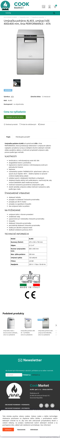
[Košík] (56, 6)
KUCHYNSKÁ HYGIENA (10, 17)
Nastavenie (21, 430)
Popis (8, 137)
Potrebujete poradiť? (23, 137)
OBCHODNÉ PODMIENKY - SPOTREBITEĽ (17, 408)
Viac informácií (45, 425)
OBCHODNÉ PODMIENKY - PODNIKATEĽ (17, 405)
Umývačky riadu (24, 17)
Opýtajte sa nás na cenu (14, 117)
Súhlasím (8, 430)
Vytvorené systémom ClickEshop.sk (50, 437)
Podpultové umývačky (38, 17)
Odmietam (34, 430)
